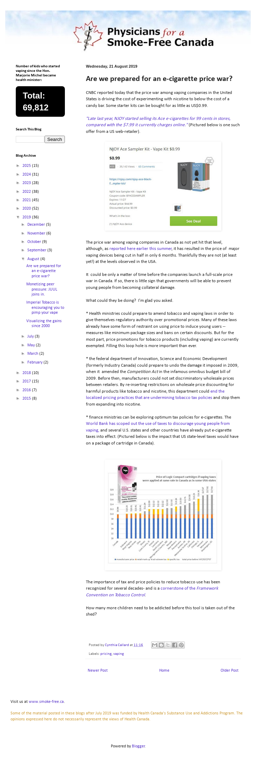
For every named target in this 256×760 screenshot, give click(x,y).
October (34, 242)
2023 (27, 183)
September (37, 250)
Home (164, 671)
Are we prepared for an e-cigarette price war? (43, 271)
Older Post (229, 671)
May (31, 345)
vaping (118, 654)
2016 (27, 390)
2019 (27, 217)
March (33, 354)
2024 (27, 174)
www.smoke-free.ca (46, 702)
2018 (27, 373)
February (35, 362)
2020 (27, 208)
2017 (27, 381)
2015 (27, 398)
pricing (106, 654)
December (36, 225)
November (36, 233)
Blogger (138, 746)
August (33, 259)
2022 (27, 192)
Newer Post (98, 671)
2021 (27, 200)
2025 (27, 166)
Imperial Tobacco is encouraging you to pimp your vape (45, 307)
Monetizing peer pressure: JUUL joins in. (41, 289)
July (31, 336)
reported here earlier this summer (140, 248)
